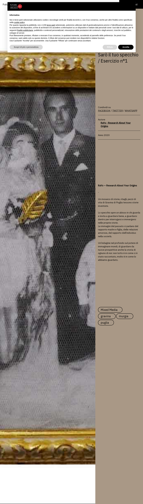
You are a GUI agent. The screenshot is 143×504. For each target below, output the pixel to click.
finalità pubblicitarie (25, 30)
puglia (105, 322)
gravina (106, 316)
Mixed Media (109, 310)
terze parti (51, 25)
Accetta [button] (125, 47)
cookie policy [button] (19, 22)
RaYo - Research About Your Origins (116, 124)
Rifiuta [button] (110, 47)
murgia (123, 316)
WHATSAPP (131, 110)
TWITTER (117, 110)
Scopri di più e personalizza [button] (26, 47)
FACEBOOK (104, 110)
